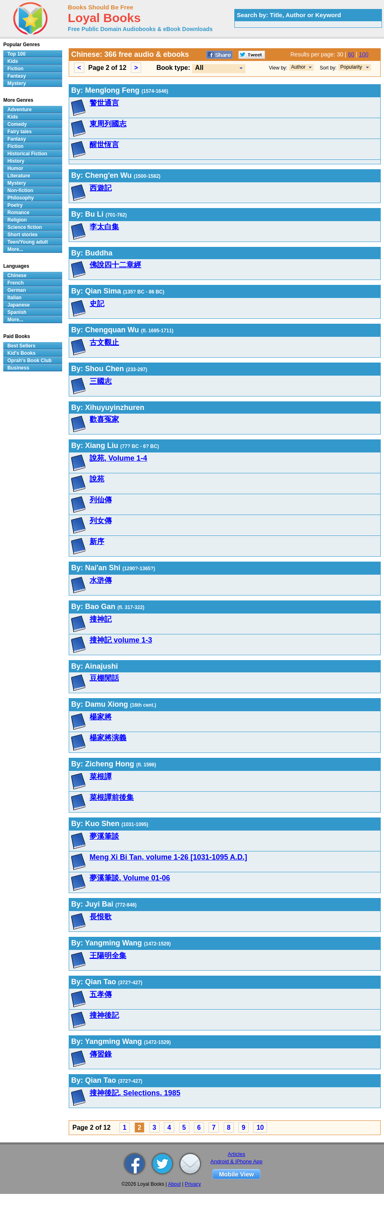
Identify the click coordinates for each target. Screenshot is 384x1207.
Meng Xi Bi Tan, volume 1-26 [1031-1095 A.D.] (168, 857)
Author (298, 67)
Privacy (193, 1184)
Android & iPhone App (237, 1161)
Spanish (17, 312)
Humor (15, 168)
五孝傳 (101, 994)
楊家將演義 (108, 738)
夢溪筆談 (104, 836)
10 (260, 1127)
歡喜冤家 (104, 419)
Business (18, 368)
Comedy (17, 124)
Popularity (351, 67)
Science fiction (24, 227)
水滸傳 (101, 580)
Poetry (14, 205)
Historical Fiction (27, 154)
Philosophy (20, 198)
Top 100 (16, 54)
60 (351, 54)
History (15, 161)
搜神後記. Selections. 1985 (135, 1093)
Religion (17, 220)
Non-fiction (20, 190)
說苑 (97, 479)
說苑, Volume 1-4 (118, 458)
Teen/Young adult (27, 242)
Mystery (16, 83)
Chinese (17, 275)
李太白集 (104, 227)
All (199, 67)
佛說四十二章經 (115, 265)
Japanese (18, 305)
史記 (97, 304)
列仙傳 (101, 500)
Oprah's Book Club (29, 360)
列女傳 (101, 521)
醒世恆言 (104, 145)
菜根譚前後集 (112, 797)
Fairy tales (19, 131)
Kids (12, 61)
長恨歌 (101, 917)
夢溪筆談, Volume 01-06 (130, 878)
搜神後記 (104, 1015)
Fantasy (16, 76)
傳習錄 (101, 1054)
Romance (18, 212)
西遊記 (101, 188)
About (174, 1184)
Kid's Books (21, 353)
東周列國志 (108, 124)
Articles (236, 1154)
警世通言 (104, 103)
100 (363, 54)
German (16, 290)
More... (15, 249)
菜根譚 (101, 777)
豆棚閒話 (104, 678)
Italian (14, 297)
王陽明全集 (108, 956)
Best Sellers (21, 346)
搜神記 (101, 619)
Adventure (19, 109)
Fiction (15, 69)
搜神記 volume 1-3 (121, 640)
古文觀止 (104, 342)
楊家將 (101, 717)
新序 (97, 541)
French (15, 283)
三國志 (101, 381)
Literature (18, 176)
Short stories (22, 234)
